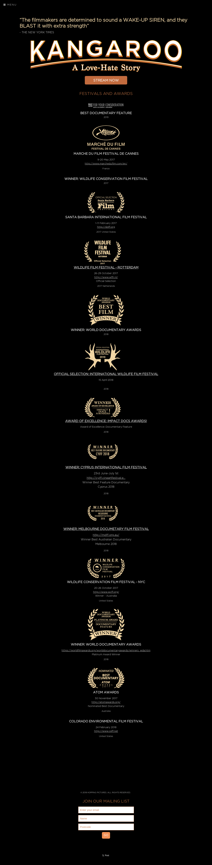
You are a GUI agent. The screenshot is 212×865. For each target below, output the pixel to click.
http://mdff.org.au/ (106, 535)
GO (106, 835)
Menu (10, 4)
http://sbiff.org (106, 227)
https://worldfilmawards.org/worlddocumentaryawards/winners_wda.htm (106, 650)
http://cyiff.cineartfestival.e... (106, 478)
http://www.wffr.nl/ (106, 277)
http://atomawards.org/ (106, 702)
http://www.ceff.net (106, 731)
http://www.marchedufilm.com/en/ (106, 164)
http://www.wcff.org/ (106, 592)
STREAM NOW (106, 80)
